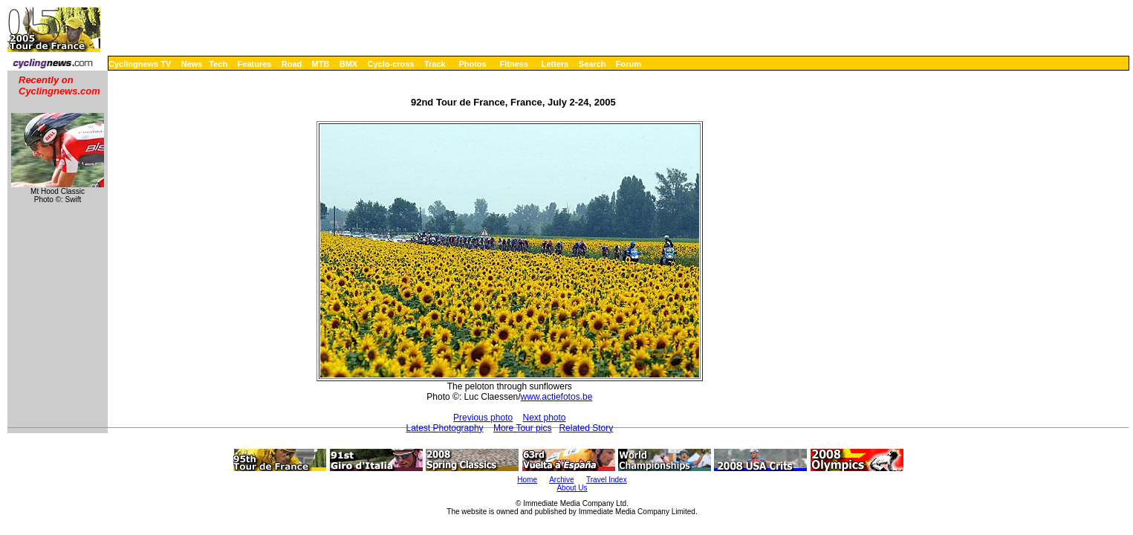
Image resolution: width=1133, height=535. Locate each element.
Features (255, 63)
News (192, 63)
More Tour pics (522, 428)
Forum (628, 63)
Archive (561, 480)
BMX (348, 63)
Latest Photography (445, 428)
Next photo (544, 417)
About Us (571, 488)
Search (592, 63)
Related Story (586, 428)
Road (292, 63)
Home (527, 480)
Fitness (513, 63)
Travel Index (606, 480)
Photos (472, 63)
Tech (218, 63)
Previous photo (483, 417)
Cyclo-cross (391, 63)
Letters (555, 63)
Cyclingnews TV (139, 63)
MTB (321, 63)
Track (435, 63)
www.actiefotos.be (557, 397)
